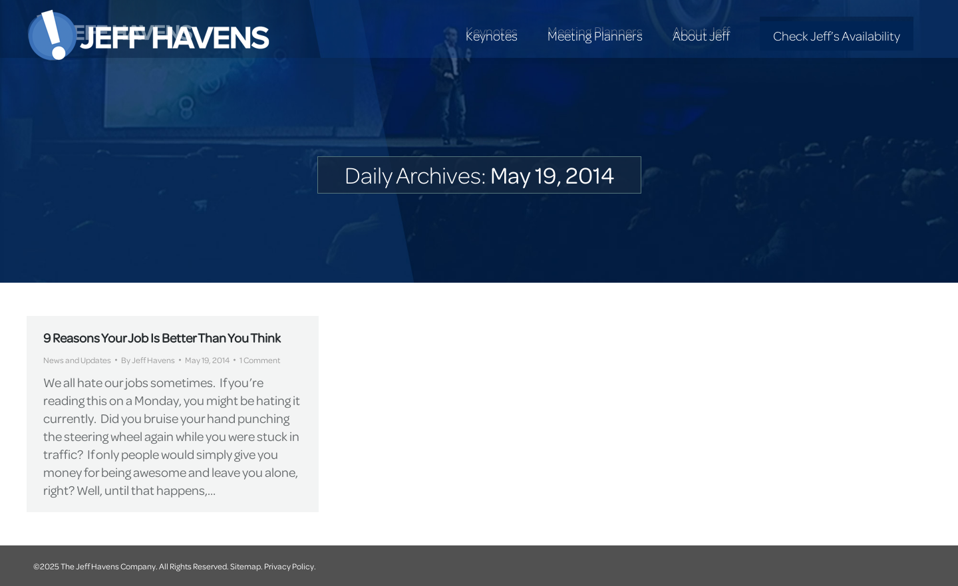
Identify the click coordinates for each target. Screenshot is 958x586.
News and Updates (77, 360)
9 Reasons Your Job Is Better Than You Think (162, 338)
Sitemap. (246, 566)
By (148, 360)
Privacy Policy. (290, 566)
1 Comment (260, 360)
